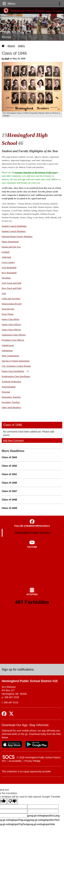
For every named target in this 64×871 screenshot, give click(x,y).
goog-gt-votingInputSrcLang (43, 815)
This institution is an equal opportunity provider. (27, 771)
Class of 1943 (9, 457)
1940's (21, 46)
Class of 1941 (9, 474)
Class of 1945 (9, 482)
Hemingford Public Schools (32, 532)
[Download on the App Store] (12, 744)
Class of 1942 (9, 465)
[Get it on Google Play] (36, 744)
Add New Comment (13, 440)
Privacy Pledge (32, 761)
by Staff (5, 58)
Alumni (11, 46)
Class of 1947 (9, 491)
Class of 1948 (9, 499)
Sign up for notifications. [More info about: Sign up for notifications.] (18, 669)
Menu (8, 3)
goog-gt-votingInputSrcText (43, 820)
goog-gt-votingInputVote (41, 824)
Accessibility (15, 761)
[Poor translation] (12, 801)
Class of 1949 (9, 508)
